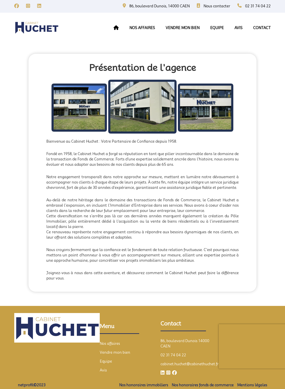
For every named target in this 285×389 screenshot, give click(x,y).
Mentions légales (252, 385)
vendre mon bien (183, 28)
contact (262, 28)
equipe (217, 28)
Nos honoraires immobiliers (143, 385)
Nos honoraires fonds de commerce (203, 385)
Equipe (106, 361)
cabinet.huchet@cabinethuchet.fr (190, 364)
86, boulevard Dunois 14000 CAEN (185, 343)
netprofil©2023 (31, 385)
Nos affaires (142, 28)
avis (238, 28)
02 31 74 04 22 (173, 355)
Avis (103, 370)
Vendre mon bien (115, 352)
